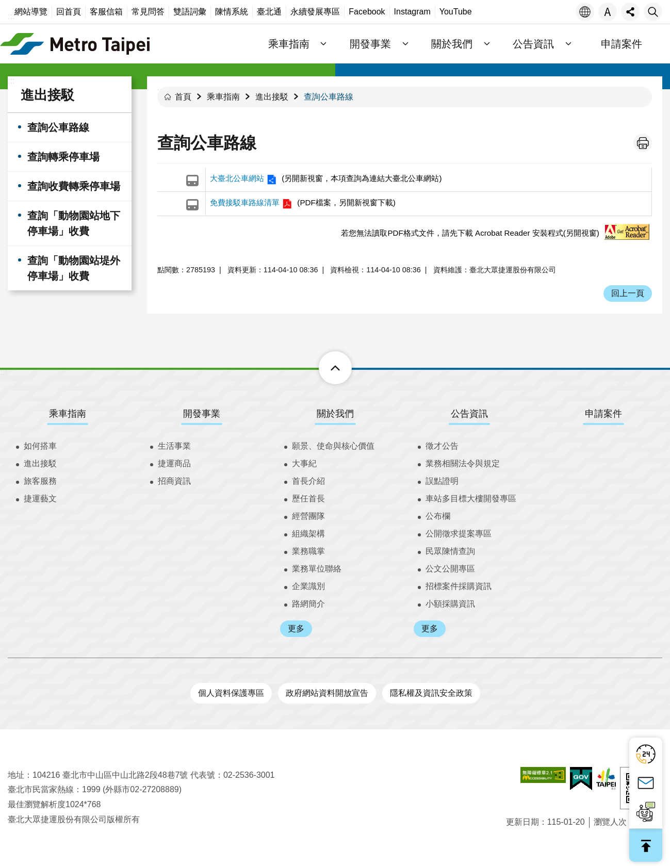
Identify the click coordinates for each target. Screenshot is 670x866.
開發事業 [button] (370, 44)
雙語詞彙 (189, 11)
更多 (296, 628)
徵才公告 (442, 446)
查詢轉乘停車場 (63, 156)
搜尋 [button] (653, 12)
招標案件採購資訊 (459, 586)
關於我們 (335, 414)
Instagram (412, 11)
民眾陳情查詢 (450, 551)
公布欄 (438, 516)
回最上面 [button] (645, 845)
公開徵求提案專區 (459, 533)
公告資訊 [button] (533, 44)
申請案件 (621, 44)
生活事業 (174, 446)
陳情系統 (231, 11)
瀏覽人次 (610, 822)
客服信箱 (106, 11)
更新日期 (522, 822)
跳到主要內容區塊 (5, 5)
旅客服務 (40, 481)
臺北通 (269, 11)
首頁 (183, 96)
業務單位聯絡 (316, 568)
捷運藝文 (40, 498)
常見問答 (148, 11)
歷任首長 (308, 498)
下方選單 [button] (323, 367)
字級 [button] (607, 12)
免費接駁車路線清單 (245, 202)
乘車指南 (223, 96)
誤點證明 (442, 481)
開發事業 (201, 414)
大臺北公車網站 (237, 178)
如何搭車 (40, 446)
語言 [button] (585, 12)
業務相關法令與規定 (463, 463)
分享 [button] (630, 12)
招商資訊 (174, 481)
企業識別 (308, 586)
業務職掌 (308, 551)
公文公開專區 (450, 568)
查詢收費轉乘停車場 (73, 186)
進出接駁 (47, 95)
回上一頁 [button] (627, 293)
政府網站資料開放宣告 (327, 693)
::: (11, 16)
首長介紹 (308, 481)
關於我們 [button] (451, 44)
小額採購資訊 (450, 603)
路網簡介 (308, 603)
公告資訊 (469, 414)
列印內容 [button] (642, 143)
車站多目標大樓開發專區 (471, 498)
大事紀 (304, 463)
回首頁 (68, 11)
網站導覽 (30, 11)
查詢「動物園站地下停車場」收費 (73, 223)
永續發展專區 (315, 11)
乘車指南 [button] (288, 44)
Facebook (367, 11)
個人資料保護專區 (231, 693)
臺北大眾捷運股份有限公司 (75, 44)
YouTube (455, 11)
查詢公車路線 (58, 127)
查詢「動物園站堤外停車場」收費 (73, 268)
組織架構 (308, 533)
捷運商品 (174, 463)
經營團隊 (308, 516)
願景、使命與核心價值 (333, 446)
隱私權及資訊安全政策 (431, 693)
